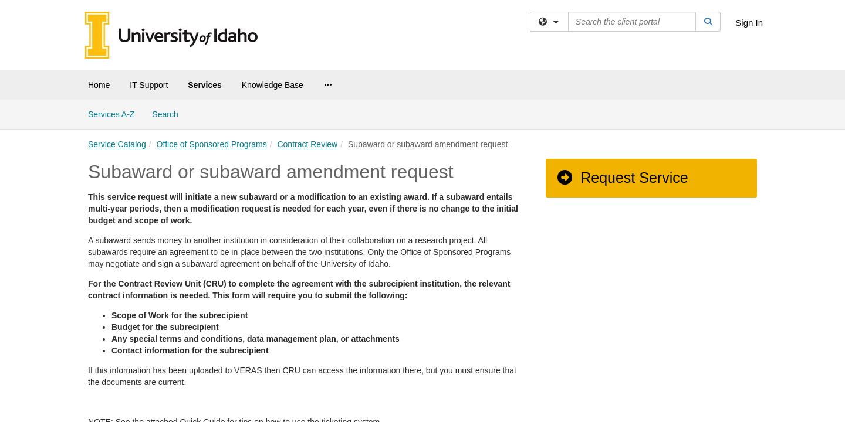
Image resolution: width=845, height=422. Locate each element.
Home (99, 85)
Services (205, 85)
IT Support (149, 85)
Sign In (749, 23)
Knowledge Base (272, 85)
